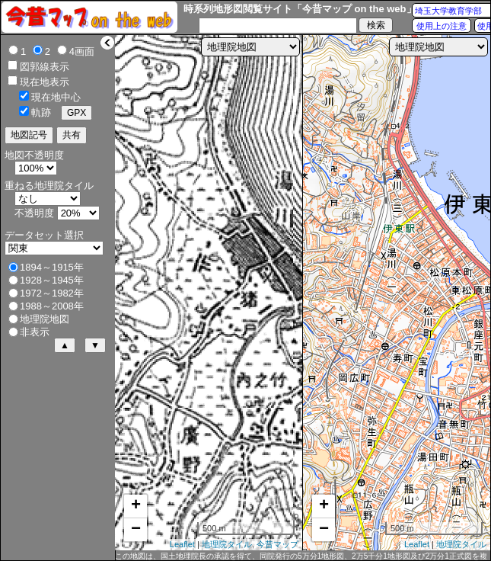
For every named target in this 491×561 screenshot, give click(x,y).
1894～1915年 (52, 267)
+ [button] (136, 506)
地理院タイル (227, 544)
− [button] (136, 529)
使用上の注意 (441, 25)
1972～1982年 (52, 293)
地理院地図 (44, 319)
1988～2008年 (52, 306)
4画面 (81, 51)
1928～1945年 (52, 280)
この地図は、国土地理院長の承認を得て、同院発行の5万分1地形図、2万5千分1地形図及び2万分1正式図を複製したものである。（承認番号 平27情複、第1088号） (301, 556)
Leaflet (182, 544)
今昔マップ (277, 544)
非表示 (34, 332)
